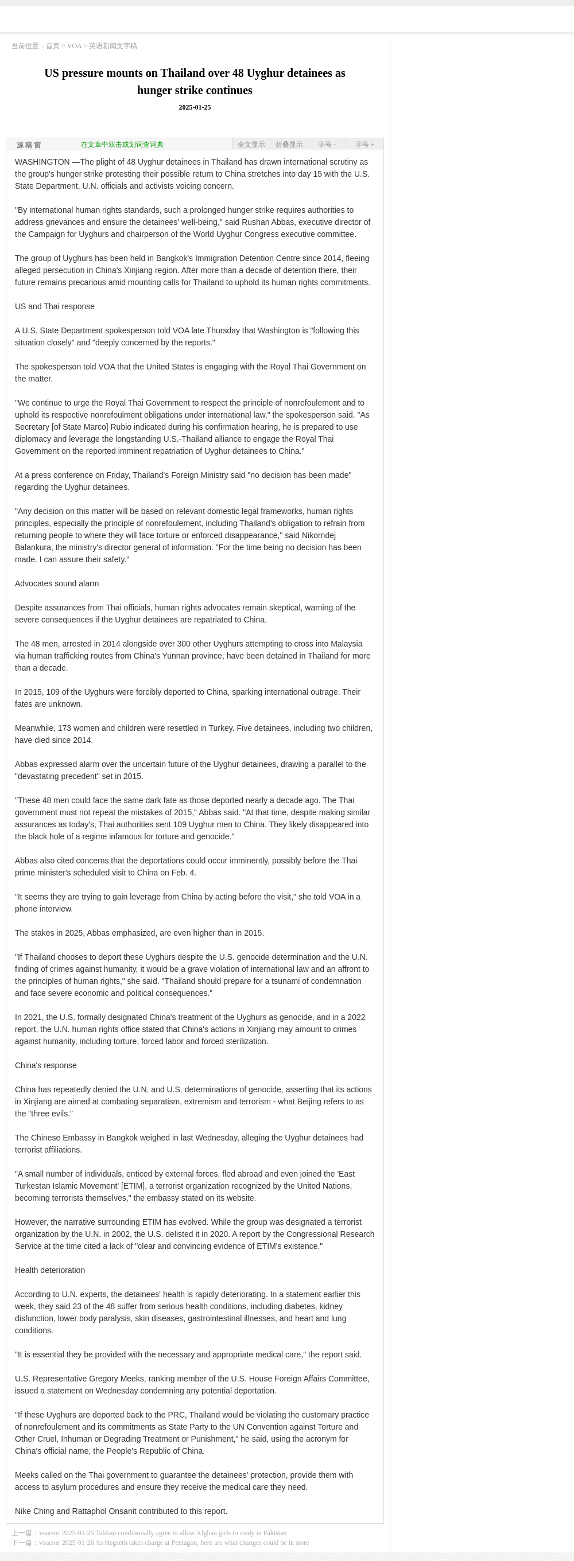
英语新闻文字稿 (113, 46)
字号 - (327, 145)
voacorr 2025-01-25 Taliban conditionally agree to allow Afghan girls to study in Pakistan (163, 1533)
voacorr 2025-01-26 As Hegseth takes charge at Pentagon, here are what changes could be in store (174, 1543)
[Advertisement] (287, 21)
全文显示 (251, 145)
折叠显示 (289, 145)
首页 (53, 46)
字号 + (365, 145)
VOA (74, 46)
